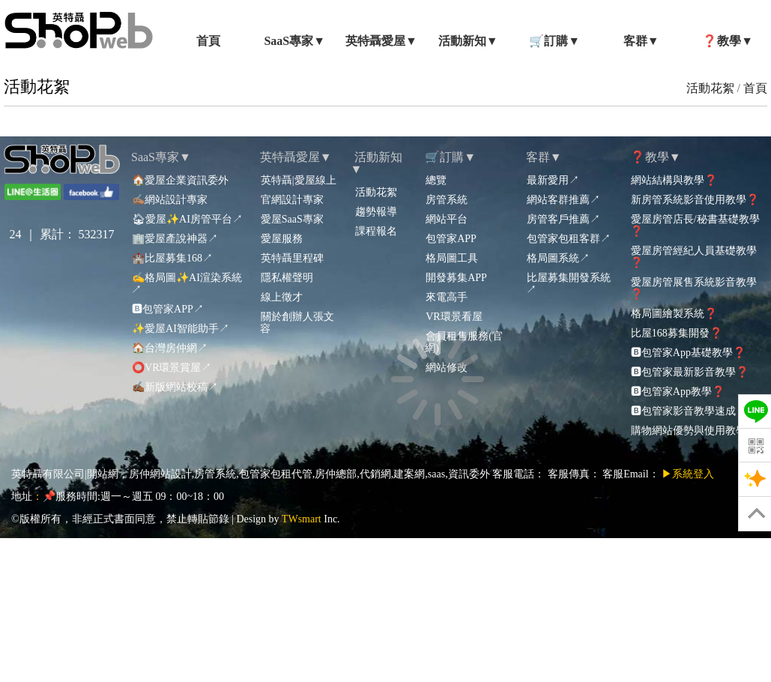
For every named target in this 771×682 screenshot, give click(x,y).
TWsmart (301, 519)
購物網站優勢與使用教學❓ (694, 430)
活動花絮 (710, 88)
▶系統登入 (688, 474)
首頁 (755, 88)
